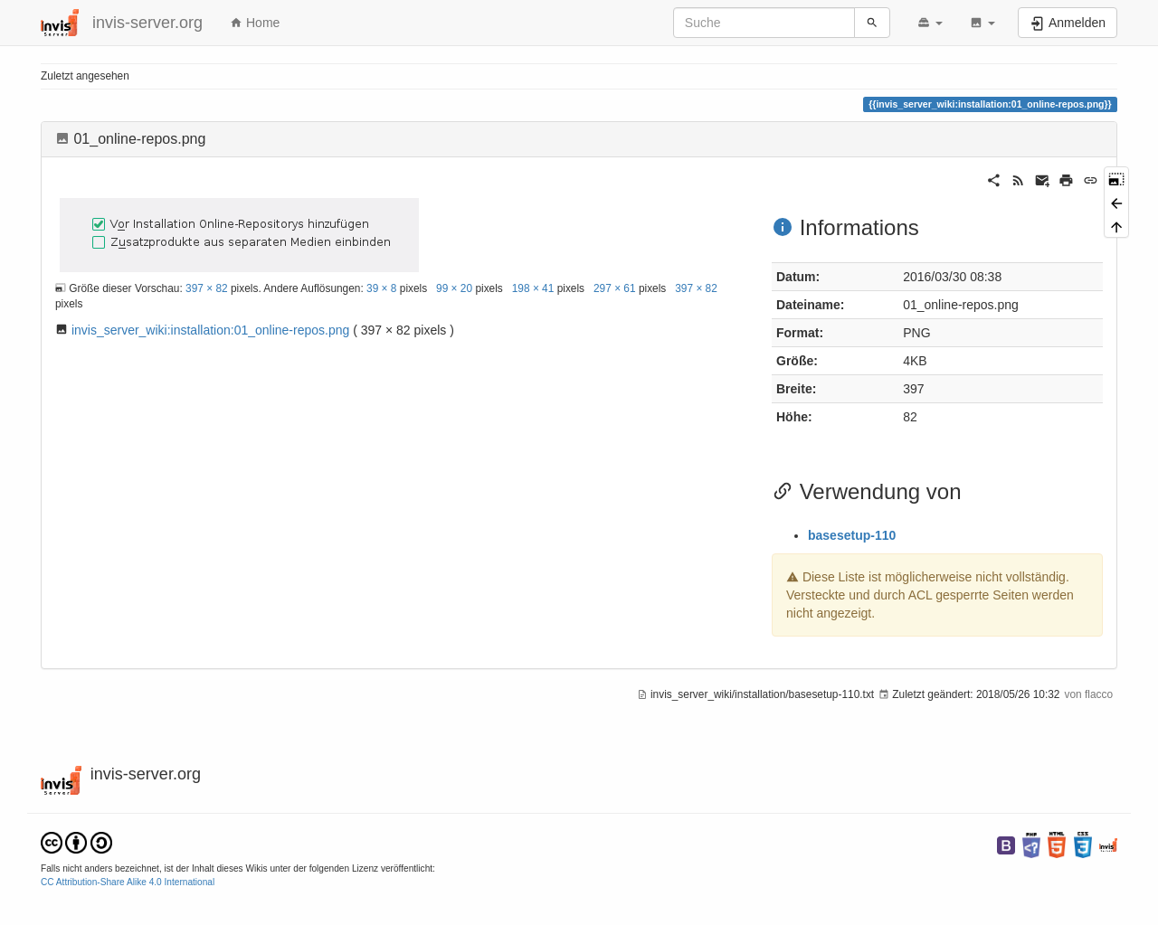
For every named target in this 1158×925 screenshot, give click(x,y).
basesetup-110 (852, 535)
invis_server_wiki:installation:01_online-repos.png (210, 330)
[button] (930, 22)
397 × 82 (206, 288)
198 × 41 (533, 288)
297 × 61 (614, 288)
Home (255, 22)
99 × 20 (454, 288)
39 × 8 (381, 288)
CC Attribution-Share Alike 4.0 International (127, 882)
